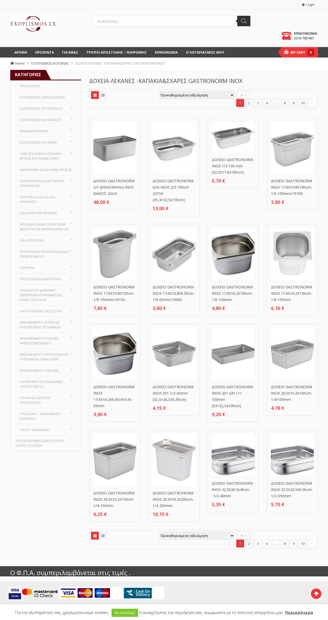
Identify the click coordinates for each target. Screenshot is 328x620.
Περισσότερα (299, 612)
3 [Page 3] (258, 103)
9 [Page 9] (294, 103)
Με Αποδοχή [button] (125, 612)
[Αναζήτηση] (243, 21)
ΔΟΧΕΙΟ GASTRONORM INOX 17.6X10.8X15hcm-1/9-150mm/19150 (114, 293)
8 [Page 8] (285, 103)
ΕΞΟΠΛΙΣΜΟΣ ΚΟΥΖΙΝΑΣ (50, 63)
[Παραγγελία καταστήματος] (196, 95)
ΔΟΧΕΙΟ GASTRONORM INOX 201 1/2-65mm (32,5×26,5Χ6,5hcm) (173, 393)
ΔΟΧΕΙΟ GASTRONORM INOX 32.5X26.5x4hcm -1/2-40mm (232, 489)
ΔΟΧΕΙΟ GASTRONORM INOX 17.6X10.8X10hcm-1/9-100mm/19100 (291, 187)
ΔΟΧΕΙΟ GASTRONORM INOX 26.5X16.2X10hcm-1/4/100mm (291, 393)
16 (241, 95)
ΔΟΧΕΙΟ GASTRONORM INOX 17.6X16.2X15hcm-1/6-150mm (291, 293)
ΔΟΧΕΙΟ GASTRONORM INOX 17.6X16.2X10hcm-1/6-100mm (232, 293)
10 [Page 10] (303, 103)
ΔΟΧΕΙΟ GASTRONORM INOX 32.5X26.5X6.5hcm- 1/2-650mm (292, 489)
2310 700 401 (304, 38)
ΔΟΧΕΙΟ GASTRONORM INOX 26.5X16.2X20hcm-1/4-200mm (173, 499)
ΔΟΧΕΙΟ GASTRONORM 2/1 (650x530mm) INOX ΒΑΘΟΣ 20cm (113, 187)
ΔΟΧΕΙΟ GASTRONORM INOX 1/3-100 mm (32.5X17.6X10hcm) (232, 166)
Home (20, 63)
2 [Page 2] (249, 103)
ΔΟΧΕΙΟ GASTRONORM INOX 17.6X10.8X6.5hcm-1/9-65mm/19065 (174, 293)
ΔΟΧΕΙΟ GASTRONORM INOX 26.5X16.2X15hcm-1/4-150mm (114, 499)
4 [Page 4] (267, 103)
